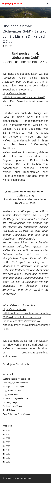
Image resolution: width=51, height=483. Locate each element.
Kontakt (29, 478)
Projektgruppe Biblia (12, 3)
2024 (8, 430)
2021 (8, 442)
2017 (8, 458)
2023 (8, 434)
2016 (8, 461)
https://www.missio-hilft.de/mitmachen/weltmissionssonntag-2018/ (27, 325)
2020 (8, 446)
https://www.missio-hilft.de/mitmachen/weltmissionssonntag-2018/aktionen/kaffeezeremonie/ (27, 313)
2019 (8, 450)
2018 (8, 453)
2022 (8, 438)
